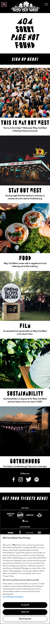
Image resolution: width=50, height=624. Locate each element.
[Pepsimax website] (20, 515)
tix (4, 4)
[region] (25, 579)
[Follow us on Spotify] (36, 481)
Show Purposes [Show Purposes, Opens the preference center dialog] (25, 619)
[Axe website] (10, 533)
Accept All (25, 605)
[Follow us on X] (29, 481)
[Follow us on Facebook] (13, 481)
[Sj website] (39, 515)
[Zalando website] (30, 515)
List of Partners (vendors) (13, 597)
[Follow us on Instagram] (20, 481)
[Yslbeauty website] (20, 532)
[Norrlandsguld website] (10, 515)
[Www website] (25, 521)
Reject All (25, 612)
